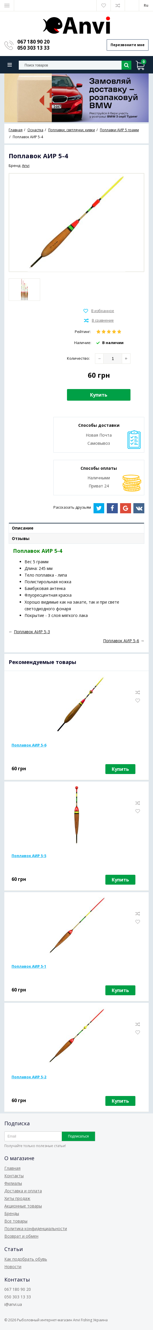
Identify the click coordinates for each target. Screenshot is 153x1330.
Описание (22, 528)
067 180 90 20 (33, 41)
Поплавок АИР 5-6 (29, 745)
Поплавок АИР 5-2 (29, 1076)
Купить (98, 395)
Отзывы (20, 538)
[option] (76, 97)
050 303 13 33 (33, 47)
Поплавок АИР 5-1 (29, 966)
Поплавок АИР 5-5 (29, 855)
